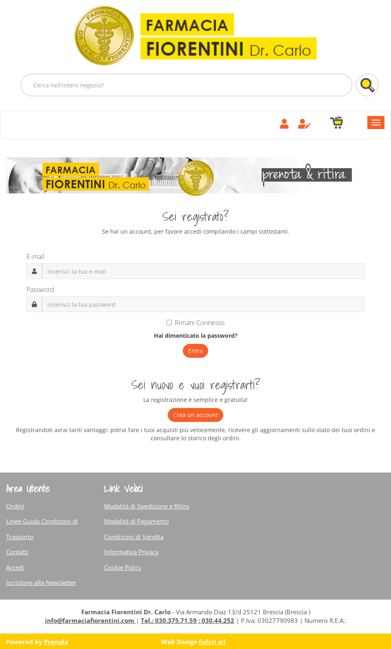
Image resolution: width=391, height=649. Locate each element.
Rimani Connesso (195, 322)
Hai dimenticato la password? (196, 335)
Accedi (15, 567)
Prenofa (56, 642)
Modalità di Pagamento (136, 521)
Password (40, 289)
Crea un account (195, 415)
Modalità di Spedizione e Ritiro (146, 506)
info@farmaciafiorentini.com (90, 620)
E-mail (35, 256)
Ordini (15, 506)
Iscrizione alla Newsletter (41, 582)
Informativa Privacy (131, 552)
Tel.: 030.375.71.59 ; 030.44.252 (187, 620)
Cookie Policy (123, 567)
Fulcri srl (212, 642)
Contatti (17, 552)
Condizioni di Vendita (134, 537)
